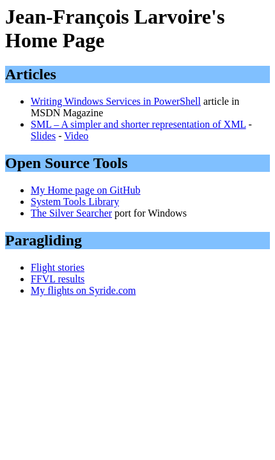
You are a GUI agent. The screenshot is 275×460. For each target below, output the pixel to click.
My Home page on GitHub (86, 190)
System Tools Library (75, 201)
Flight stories (57, 267)
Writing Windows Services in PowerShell (116, 101)
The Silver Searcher (71, 213)
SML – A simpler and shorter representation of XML (138, 124)
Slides (43, 135)
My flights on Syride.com (83, 290)
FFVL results (57, 278)
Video (76, 135)
